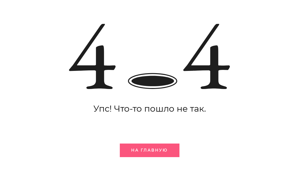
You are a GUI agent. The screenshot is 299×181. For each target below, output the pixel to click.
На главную (149, 150)
